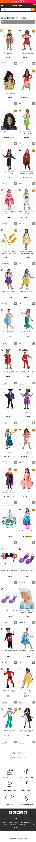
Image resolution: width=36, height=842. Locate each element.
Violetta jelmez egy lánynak (27, 491)
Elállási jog (31, 825)
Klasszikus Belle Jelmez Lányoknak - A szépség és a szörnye (27, 692)
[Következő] (21, 752)
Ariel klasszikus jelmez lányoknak (26, 332)
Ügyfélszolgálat (18, 818)
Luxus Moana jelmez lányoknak (27, 92)
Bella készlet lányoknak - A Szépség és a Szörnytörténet (9, 252)
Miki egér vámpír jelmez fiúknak (9, 411)
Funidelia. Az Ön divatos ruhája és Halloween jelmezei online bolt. (17, 5)
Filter (3, 22)
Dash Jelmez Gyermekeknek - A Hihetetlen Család (9, 691)
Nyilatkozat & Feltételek (26, 822)
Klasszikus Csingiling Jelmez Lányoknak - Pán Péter (27, 132)
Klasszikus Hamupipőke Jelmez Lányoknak (26, 651)
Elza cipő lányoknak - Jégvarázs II (9, 611)
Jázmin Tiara (9, 530)
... (1, 15)
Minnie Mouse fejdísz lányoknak (9, 570)
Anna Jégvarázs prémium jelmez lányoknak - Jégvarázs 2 (9, 491)
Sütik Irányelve (22, 825)
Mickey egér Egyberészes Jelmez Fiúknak (9, 651)
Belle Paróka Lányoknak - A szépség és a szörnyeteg (9, 92)
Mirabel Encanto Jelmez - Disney (27, 530)
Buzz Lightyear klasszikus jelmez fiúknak (27, 212)
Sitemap (17, 827)
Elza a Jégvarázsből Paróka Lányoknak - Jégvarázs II (26, 611)
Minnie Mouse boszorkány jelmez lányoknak (26, 411)
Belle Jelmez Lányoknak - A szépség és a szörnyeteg (26, 252)
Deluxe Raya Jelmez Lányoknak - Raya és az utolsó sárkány (27, 172)
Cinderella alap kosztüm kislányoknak (9, 332)
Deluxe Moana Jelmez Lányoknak (26, 451)
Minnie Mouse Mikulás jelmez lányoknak (9, 372)
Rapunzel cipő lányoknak (26, 570)
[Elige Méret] (4, 63)
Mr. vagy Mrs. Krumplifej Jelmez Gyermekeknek (9, 52)
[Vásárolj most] (15, 63)
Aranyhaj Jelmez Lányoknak (9, 291)
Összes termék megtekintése (18, 757)
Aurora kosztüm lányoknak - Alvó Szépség (9, 212)
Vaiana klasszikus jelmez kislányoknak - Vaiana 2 (27, 52)
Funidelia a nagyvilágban (10, 822)
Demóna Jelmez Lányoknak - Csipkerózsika (9, 172)
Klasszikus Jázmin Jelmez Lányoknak (9, 731)
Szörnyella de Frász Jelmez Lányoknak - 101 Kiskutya (26, 731)
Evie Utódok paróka (9, 132)
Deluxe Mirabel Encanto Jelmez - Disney (9, 451)
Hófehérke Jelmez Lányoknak (26, 291)
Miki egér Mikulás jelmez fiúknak (27, 372)
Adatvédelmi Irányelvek (9, 825)
